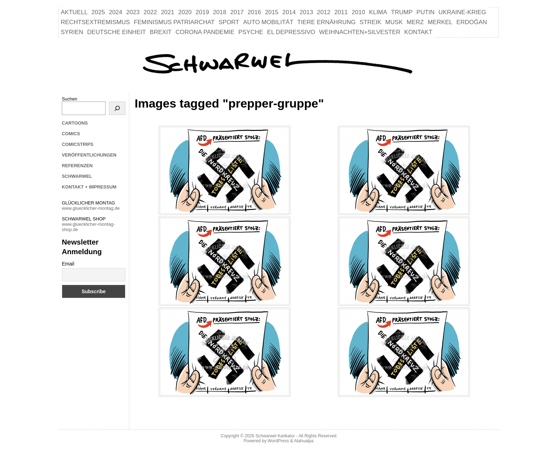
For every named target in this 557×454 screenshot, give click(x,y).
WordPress (278, 440)
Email (68, 264)
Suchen (69, 99)
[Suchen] (117, 108)
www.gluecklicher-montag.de (91, 208)
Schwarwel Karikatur (275, 435)
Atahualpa (303, 440)
